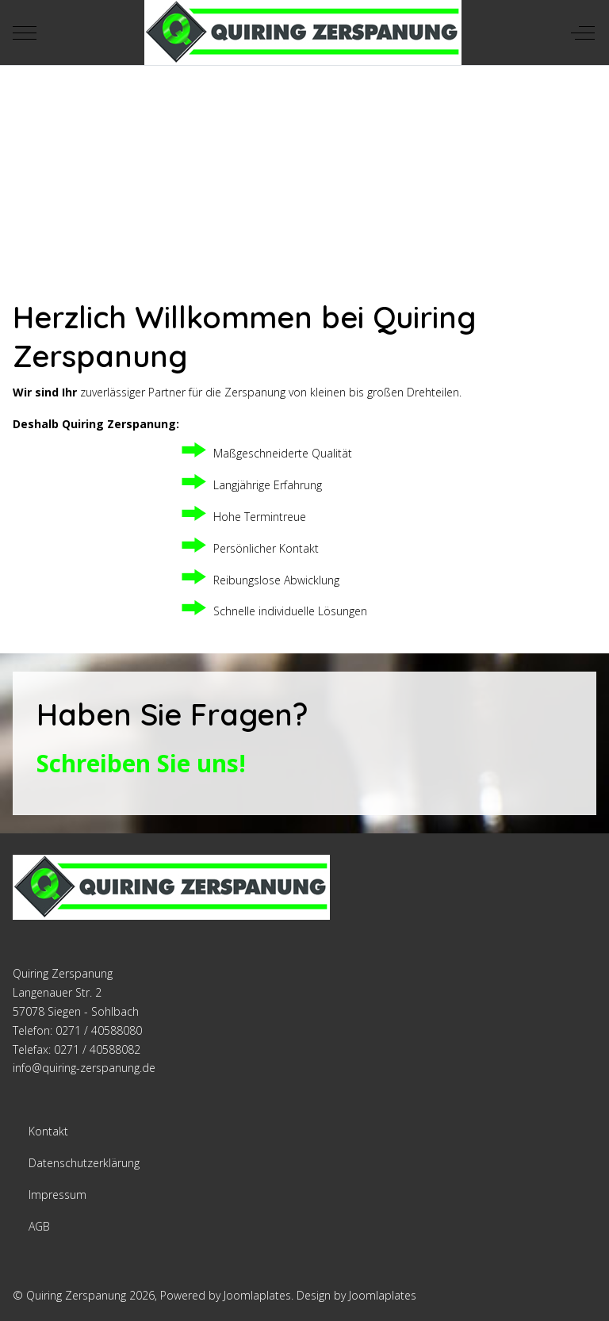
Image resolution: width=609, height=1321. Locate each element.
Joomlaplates (257, 1295)
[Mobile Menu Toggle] (24, 32)
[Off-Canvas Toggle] (583, 32)
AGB (39, 1226)
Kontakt (48, 1131)
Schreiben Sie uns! (141, 763)
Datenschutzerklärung (84, 1162)
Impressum (57, 1194)
